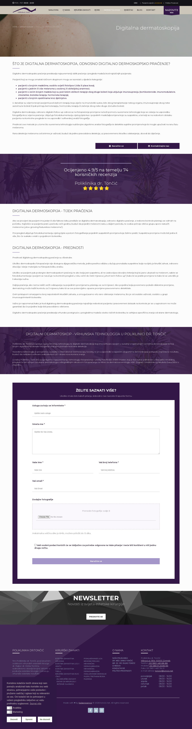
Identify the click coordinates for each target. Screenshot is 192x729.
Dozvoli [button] (14, 719)
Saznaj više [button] (35, 703)
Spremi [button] (28, 719)
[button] (9, 707)
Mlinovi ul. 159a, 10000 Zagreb (155, 660)
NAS (172, 12)
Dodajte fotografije (42, 499)
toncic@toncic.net (164, 671)
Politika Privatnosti (171, 3)
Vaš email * (38, 481)
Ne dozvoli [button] (45, 719)
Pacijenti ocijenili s (152, 3)
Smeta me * (38, 424)
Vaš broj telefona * (109, 462)
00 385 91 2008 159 (158, 665)
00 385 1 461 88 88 (158, 663)
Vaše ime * (37, 462)
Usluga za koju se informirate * (48, 405)
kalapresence (85, 703)
